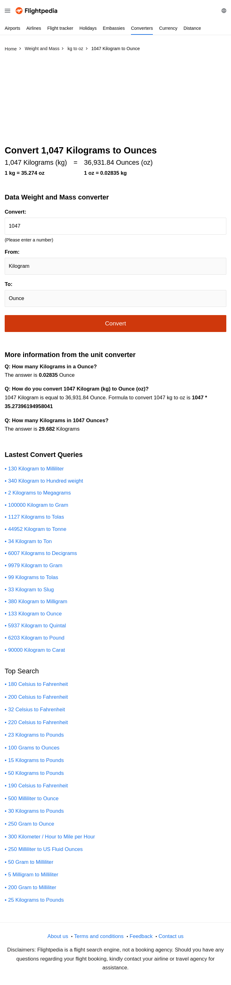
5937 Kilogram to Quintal (37, 626)
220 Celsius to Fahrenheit (38, 722)
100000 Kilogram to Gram (38, 505)
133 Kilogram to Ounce (35, 614)
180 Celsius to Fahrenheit (38, 684)
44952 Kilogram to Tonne (37, 529)
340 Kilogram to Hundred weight (45, 481)
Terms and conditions (99, 936)
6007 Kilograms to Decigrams (42, 553)
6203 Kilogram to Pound (36, 638)
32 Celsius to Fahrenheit (36, 710)
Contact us (170, 936)
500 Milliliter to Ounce (33, 798)
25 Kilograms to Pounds (36, 900)
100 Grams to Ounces (33, 748)
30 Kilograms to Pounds (36, 811)
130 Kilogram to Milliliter (36, 469)
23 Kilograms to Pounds (36, 735)
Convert (115, 323)
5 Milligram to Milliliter (33, 875)
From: (12, 252)
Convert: (15, 212)
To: (9, 284)
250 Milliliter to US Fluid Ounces (45, 849)
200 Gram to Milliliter (32, 887)
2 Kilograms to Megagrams (39, 493)
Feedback (141, 936)
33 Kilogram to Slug (31, 590)
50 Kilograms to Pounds (36, 773)
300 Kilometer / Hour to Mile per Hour (51, 837)
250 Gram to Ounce (31, 824)
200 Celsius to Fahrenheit (38, 697)
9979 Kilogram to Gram (35, 565)
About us (58, 936)
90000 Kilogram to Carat (36, 650)
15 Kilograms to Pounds (36, 760)
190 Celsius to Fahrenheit (38, 786)
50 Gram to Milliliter (30, 862)
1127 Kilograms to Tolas (36, 517)
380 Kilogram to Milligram (37, 601)
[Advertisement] (115, 101)
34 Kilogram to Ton (30, 541)
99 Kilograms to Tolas (33, 577)
